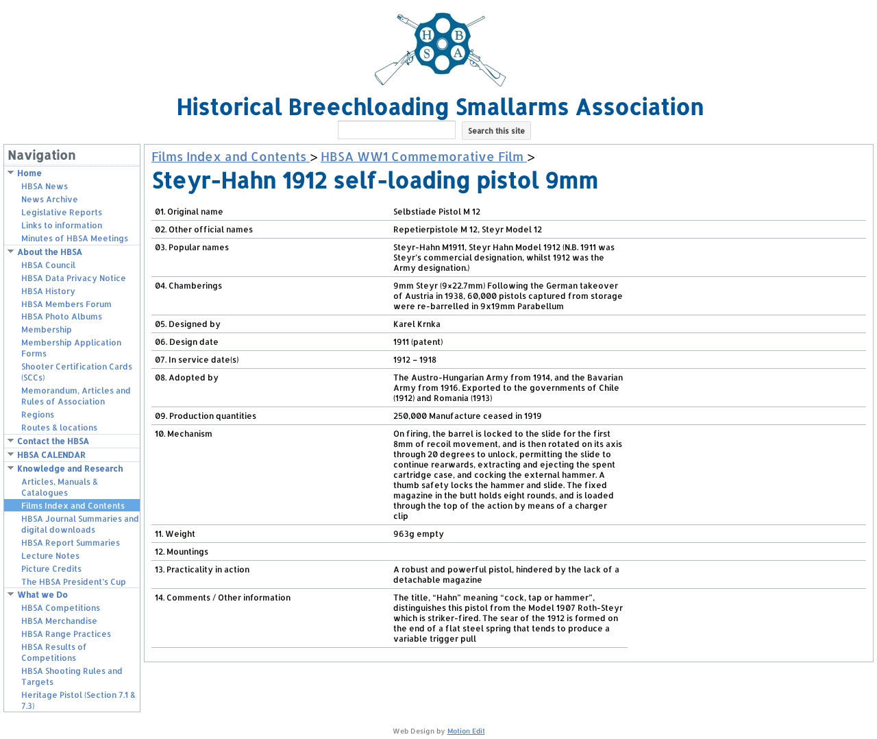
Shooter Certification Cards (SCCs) (76, 372)
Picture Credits (51, 569)
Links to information (61, 225)
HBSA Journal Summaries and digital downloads (80, 524)
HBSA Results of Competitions (54, 652)
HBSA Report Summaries (70, 542)
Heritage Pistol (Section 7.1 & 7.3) (78, 700)
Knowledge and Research (70, 468)
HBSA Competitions (60, 608)
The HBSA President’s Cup (73, 582)
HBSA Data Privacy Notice (73, 278)
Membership (46, 329)
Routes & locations (59, 427)
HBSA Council (48, 265)
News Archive (49, 199)
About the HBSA (49, 252)
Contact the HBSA (53, 441)
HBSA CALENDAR (51, 455)
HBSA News (44, 186)
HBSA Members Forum (66, 304)
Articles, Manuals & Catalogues (59, 487)
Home (29, 173)
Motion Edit (466, 731)
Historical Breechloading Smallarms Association (440, 107)
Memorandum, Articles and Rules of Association (76, 396)
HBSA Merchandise (59, 621)
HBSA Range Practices (66, 634)
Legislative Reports (61, 212)
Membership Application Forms (71, 348)
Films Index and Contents (73, 505)
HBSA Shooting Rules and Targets (72, 676)
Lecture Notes (50, 555)
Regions (37, 414)
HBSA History (48, 291)
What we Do (42, 595)
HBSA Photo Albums (61, 316)
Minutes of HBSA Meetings (74, 238)
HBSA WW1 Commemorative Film (424, 156)
